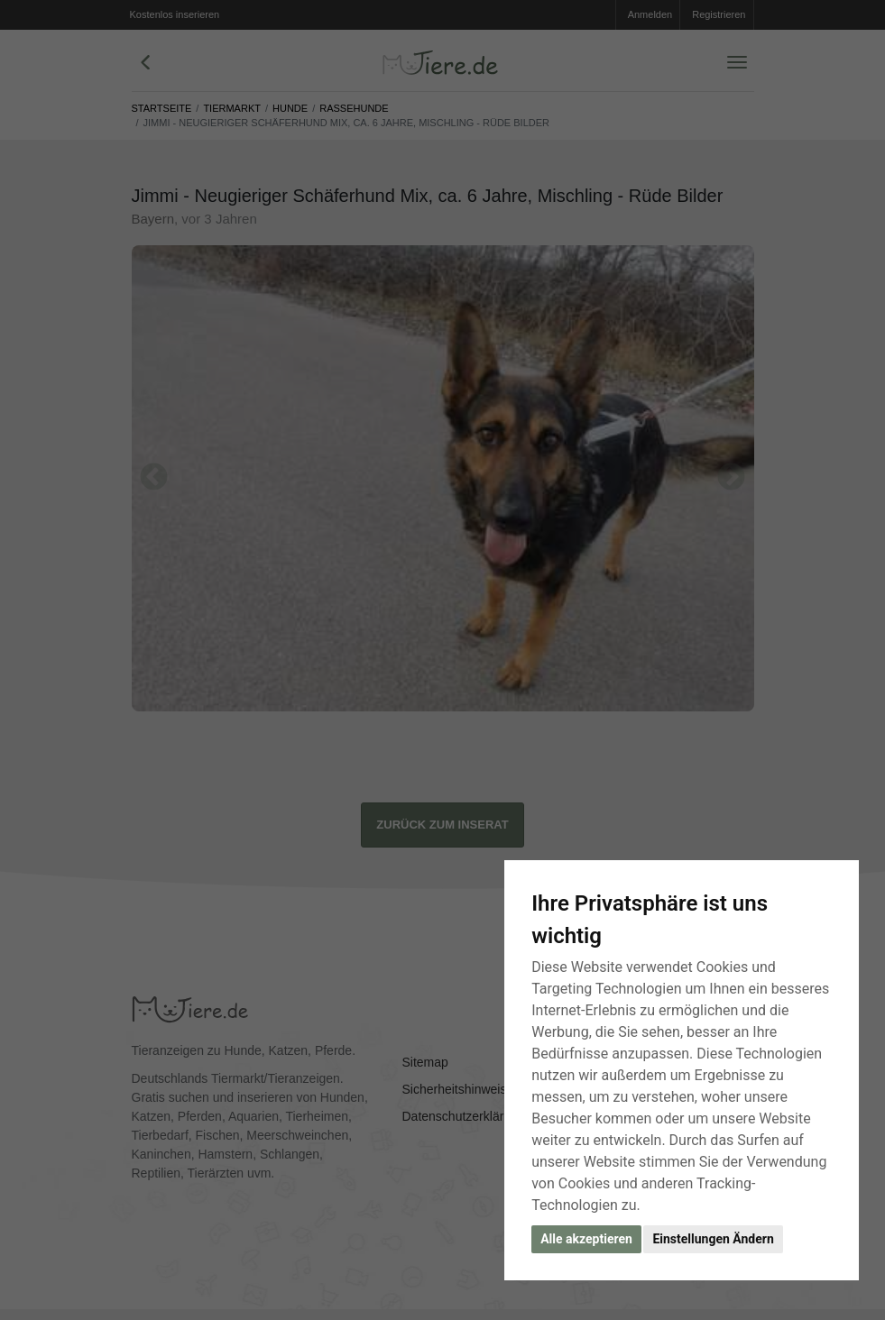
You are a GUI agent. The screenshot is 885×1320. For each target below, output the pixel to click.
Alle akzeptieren (586, 1239)
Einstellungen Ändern (712, 1239)
